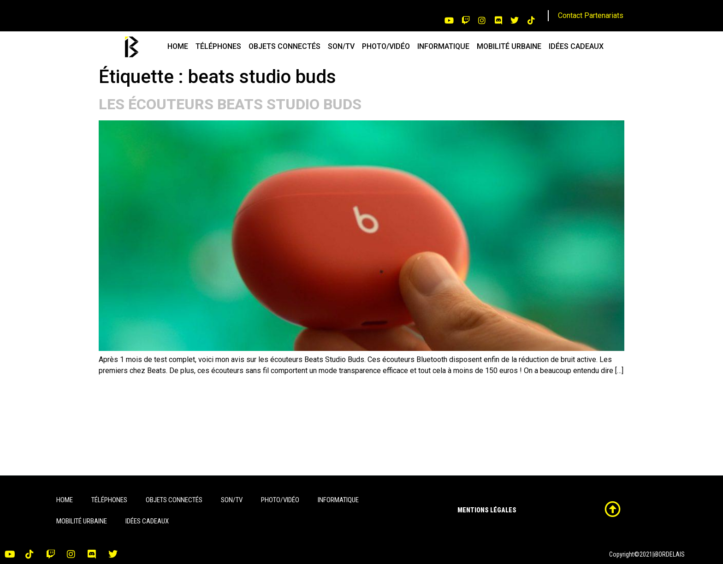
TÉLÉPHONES (218, 46)
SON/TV (341, 46)
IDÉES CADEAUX (576, 46)
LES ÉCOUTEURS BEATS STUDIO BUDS (230, 104)
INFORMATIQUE (443, 46)
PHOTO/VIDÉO (386, 46)
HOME (177, 46)
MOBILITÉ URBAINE (509, 46)
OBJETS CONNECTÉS (284, 46)
